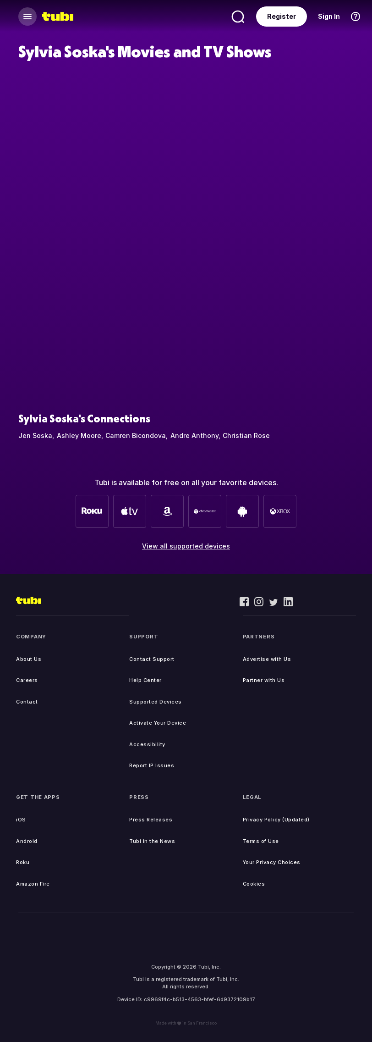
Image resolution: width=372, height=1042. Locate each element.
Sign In (329, 16)
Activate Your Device (157, 723)
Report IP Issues (151, 765)
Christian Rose (246, 435)
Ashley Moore (79, 435)
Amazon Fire (33, 884)
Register (281, 16)
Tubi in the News (152, 841)
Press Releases (150, 819)
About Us (28, 659)
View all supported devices (186, 546)
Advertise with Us (267, 659)
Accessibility (147, 744)
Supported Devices (155, 701)
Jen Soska (35, 435)
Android (27, 841)
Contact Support (152, 659)
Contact (27, 701)
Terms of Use (261, 841)
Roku (22, 862)
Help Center (145, 680)
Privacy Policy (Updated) (276, 819)
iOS (21, 819)
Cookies (254, 884)
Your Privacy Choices (272, 862)
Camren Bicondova (135, 435)
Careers (27, 680)
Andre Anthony (194, 435)
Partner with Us (264, 680)
